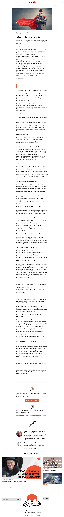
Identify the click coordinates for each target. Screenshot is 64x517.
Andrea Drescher (20, 78)
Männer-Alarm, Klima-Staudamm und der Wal (14, 481)
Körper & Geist (46, 5)
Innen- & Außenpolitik (10, 5)
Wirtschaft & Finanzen (19, 5)
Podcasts (31, 510)
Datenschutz (38, 512)
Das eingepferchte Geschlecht (49, 470)
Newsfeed (35, 510)
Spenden (27, 400)
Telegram (22, 510)
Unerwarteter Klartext (48, 486)
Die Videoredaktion (9, 487)
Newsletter (41, 510)
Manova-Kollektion (24, 412)
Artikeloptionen (42, 33)
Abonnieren (18, 499)
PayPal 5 (32, 400)
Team (29, 512)
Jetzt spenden (46, 498)
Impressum (33, 512)
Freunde (25, 512)
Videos (27, 510)
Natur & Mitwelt (34, 5)
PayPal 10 (36, 400)
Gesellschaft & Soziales (27, 5)
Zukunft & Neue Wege (53, 5)
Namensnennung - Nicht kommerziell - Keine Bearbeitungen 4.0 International (33, 444)
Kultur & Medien (40, 5)
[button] (18, 415)
